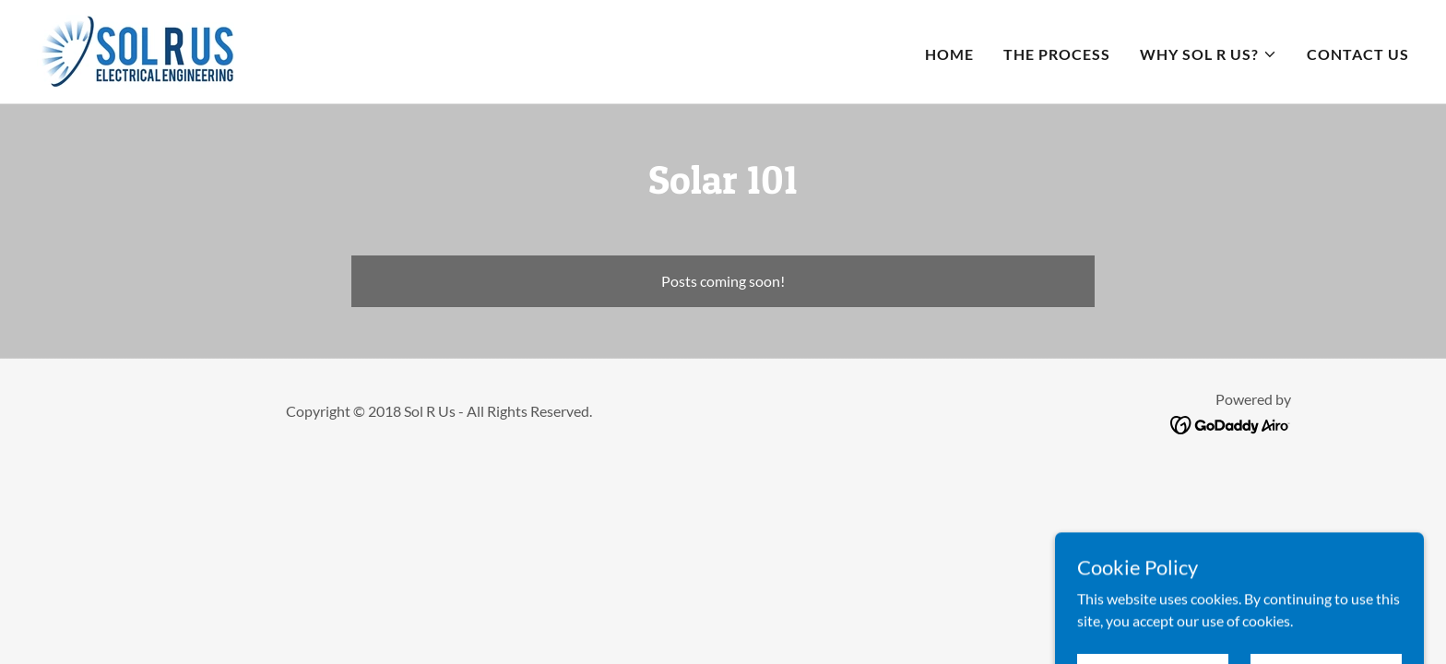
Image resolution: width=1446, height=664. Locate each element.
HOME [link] (949, 54)
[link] (135, 49)
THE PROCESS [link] (1056, 54)
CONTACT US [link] (1358, 54)
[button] (1208, 54)
